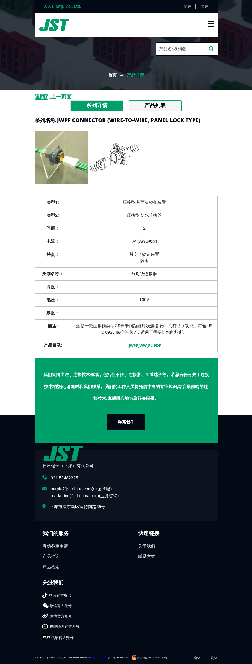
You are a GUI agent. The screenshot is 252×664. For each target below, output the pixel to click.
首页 (113, 75)
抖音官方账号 (60, 595)
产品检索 (50, 566)
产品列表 (155, 105)
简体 (187, 6)
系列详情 (97, 105)
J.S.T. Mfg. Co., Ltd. (63, 6)
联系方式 (146, 556)
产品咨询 (50, 556)
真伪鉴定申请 (55, 546)
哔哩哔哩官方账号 (64, 626)
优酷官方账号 (62, 638)
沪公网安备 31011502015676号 (149, 658)
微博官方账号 (61, 616)
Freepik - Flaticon (98, 658)
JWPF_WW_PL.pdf (144, 345)
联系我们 (126, 422)
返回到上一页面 (53, 96)
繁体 (204, 6)
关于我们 (146, 546)
